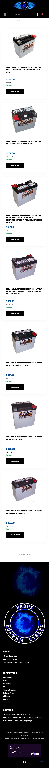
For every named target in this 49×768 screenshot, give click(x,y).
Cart (5, 681)
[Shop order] (24, 21)
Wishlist (6, 687)
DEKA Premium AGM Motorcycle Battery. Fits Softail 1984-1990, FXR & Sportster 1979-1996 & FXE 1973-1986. (24, 291)
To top (42, 759)
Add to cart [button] (15, 91)
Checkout (7, 684)
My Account (7, 678)
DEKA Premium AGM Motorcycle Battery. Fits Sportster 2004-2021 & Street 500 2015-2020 (24, 70)
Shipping (6, 696)
